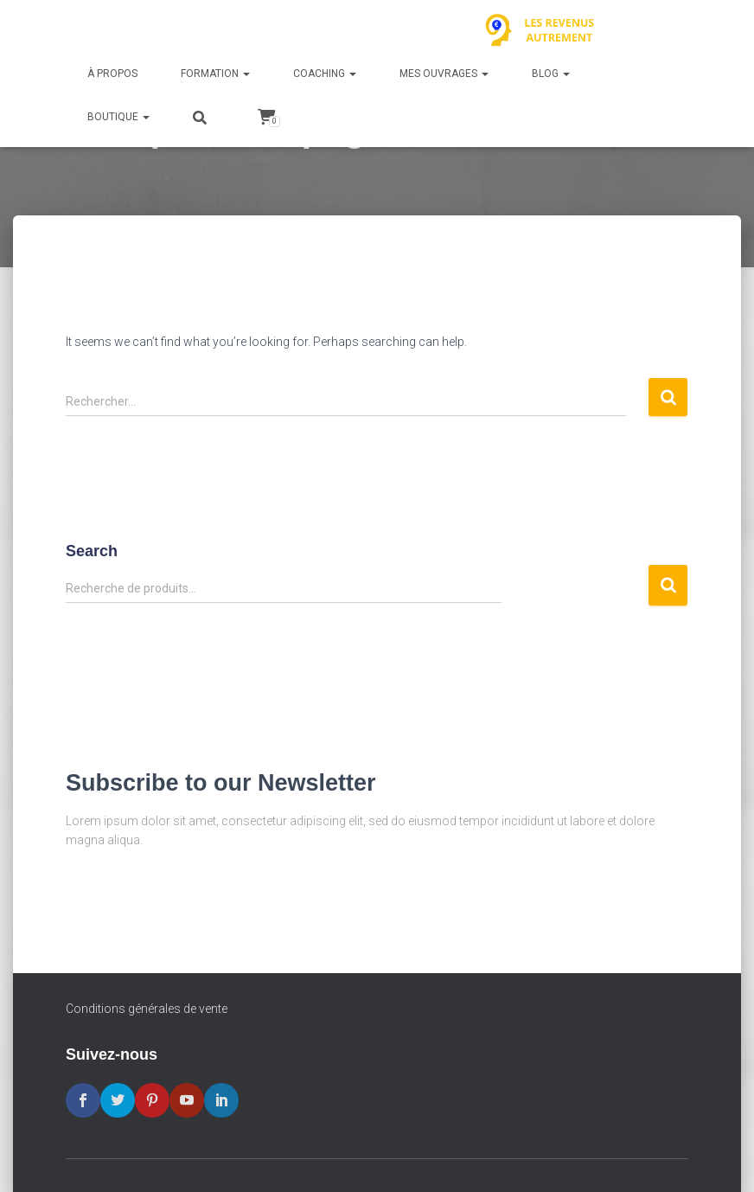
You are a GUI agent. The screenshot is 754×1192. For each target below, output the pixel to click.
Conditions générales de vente (146, 1009)
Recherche (668, 585)
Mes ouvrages (444, 73)
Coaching (324, 73)
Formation (215, 73)
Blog (551, 73)
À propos (112, 73)
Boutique (118, 117)
